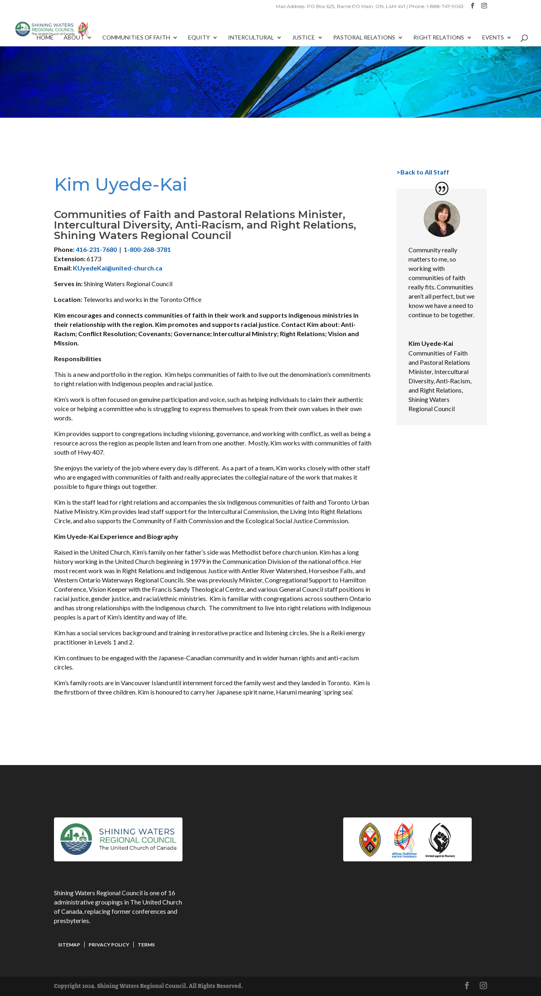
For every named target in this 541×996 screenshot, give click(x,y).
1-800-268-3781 (147, 249)
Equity (199, 38)
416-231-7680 (96, 249)
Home (45, 38)
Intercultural (251, 38)
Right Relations (438, 38)
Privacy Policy (109, 945)
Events (493, 38)
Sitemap (69, 945)
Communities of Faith (136, 38)
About (74, 38)
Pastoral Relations (364, 38)
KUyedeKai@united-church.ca (117, 268)
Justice (303, 38)
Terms (146, 945)
